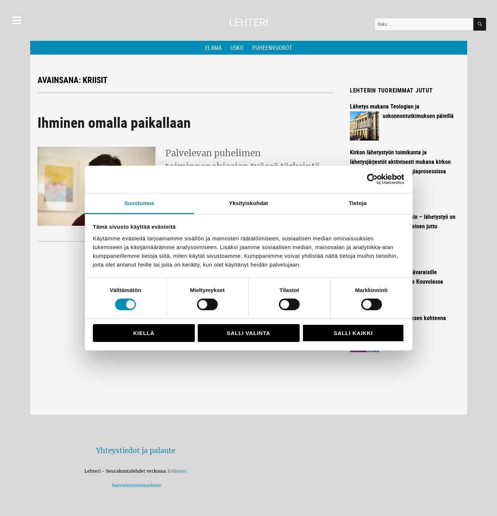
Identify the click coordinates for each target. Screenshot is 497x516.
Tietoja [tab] (358, 203)
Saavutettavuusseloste (135, 485)
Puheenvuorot (272, 48)
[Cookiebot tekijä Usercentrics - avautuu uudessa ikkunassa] (372, 179)
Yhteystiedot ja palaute (135, 450)
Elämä (213, 48)
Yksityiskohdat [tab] (248, 203)
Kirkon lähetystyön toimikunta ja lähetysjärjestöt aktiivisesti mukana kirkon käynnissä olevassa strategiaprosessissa (400, 161)
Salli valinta (248, 333)
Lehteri (248, 22)
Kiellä (143, 333)
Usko (237, 48)
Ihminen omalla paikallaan (114, 122)
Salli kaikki (353, 333)
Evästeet (177, 471)
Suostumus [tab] (139, 203)
